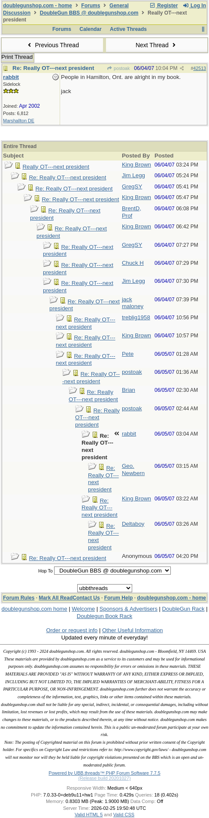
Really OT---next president (55, 167)
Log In (194, 6)
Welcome (83, 609)
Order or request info (71, 630)
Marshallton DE (18, 120)
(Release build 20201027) (104, 778)
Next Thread (157, 45)
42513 (199, 68)
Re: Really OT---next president (53, 68)
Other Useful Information (132, 630)
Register (163, 6)
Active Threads (128, 29)
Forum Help (118, 598)
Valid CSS (123, 814)
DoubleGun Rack (183, 609)
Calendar (90, 29)
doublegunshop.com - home (37, 6)
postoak (118, 68)
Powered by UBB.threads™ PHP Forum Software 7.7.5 (104, 773)
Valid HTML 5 (89, 814)
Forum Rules (18, 598)
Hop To (45, 570)
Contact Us (86, 598)
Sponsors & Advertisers (129, 609)
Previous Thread (52, 45)
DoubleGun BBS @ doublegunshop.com (89, 13)
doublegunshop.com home (34, 609)
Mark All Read (56, 598)
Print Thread (17, 57)
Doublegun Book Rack (104, 616)
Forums (90, 6)
